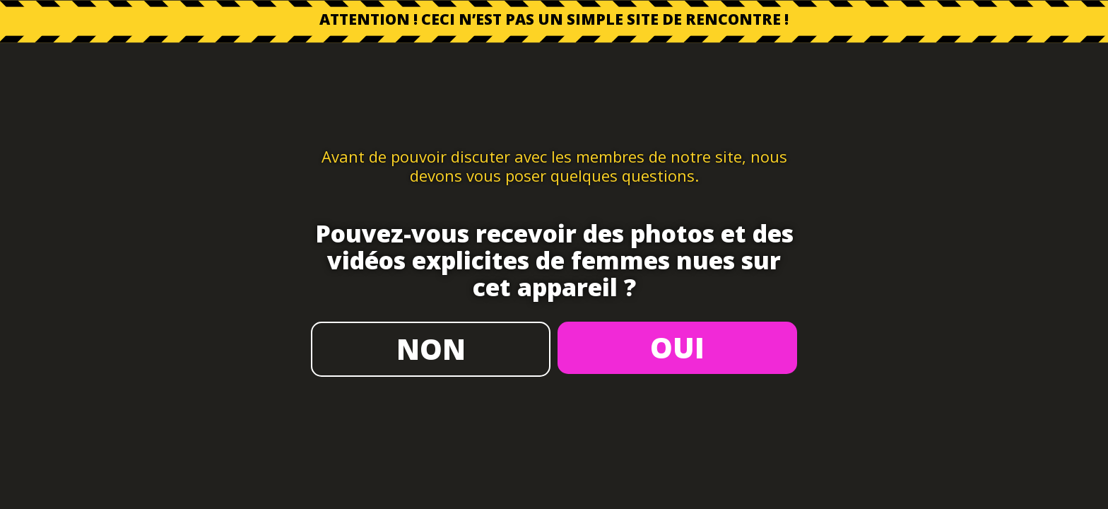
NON (431, 348)
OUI (677, 347)
